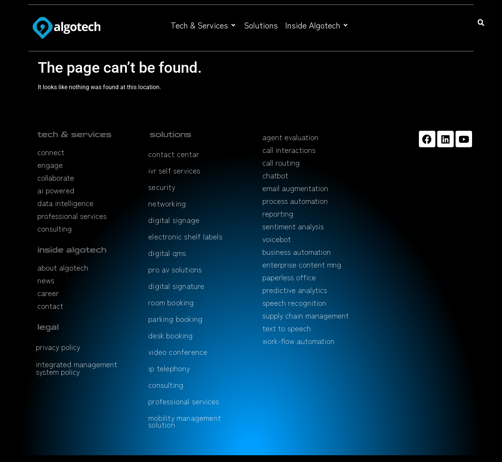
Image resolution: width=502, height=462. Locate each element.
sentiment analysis (293, 226)
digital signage (174, 219)
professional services (72, 215)
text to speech (286, 328)
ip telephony (169, 368)
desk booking (170, 335)
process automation (295, 200)
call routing (281, 162)
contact (50, 305)
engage (50, 164)
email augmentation (295, 187)
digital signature (176, 285)
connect (50, 152)
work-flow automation (298, 340)
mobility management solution (184, 421)
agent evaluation (290, 137)
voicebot (276, 238)
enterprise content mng (301, 264)
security (161, 186)
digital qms (167, 252)
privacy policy (58, 346)
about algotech (62, 267)
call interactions (289, 149)
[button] (203, 25)
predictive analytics (294, 289)
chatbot (275, 175)
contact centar (173, 153)
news (45, 280)
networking (167, 203)
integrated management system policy (76, 368)
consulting (54, 228)
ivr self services (174, 170)
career (48, 292)
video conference (177, 351)
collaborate (55, 177)
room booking (171, 302)
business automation (296, 251)
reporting (277, 213)
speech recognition (294, 302)
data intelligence (65, 202)
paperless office (289, 277)
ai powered (55, 190)
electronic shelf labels (185, 236)
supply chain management (305, 315)
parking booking (175, 318)
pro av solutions (175, 269)
